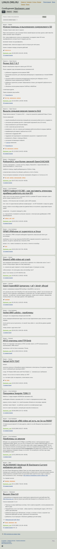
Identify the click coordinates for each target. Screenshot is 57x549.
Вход (53, 2)
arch (8, 177)
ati (5, 380)
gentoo (12, 177)
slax (16, 522)
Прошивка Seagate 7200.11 (17, 393)
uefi (10, 218)
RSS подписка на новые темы (12, 534)
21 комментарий (7, 353)
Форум (39, 2)
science (19, 98)
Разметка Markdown (20, 540)
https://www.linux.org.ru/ (6, 543)
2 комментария (7, 332)
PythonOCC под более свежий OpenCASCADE (26, 161)
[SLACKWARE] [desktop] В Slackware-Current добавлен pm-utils (25, 466)
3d (5, 177)
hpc (8, 98)
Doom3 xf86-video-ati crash (16, 259)
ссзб (13, 218)
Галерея (29, 2)
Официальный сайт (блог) (12, 519)
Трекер (23, 4)
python (23, 177)
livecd (6, 522)
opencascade (17, 177)
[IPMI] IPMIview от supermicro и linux (22, 231)
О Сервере (4, 540)
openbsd (7, 299)
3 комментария (7, 385)
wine (8, 380)
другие (8, 142)
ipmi (6, 246)
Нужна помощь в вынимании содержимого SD (27, 26)
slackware (12, 481)
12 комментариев (8, 277)
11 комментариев (8, 413)
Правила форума (11, 540)
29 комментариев (8, 486)
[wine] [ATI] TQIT (11, 361)
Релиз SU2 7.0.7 (11, 63)
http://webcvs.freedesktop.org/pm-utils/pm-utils (35, 475)
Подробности (9, 95)
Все (4, 11)
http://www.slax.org (8, 499)
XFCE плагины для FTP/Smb (17, 340)
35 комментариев (8, 153)
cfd (6, 98)
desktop (7, 481)
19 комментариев (8, 251)
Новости (23, 2)
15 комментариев (8, 55)
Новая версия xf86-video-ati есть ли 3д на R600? (27, 420)
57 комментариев (8, 527)
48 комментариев (8, 103)
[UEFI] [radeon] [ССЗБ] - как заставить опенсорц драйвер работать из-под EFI (27, 192)
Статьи (34, 2)
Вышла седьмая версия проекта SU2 (22, 111)
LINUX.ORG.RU (10, 2)
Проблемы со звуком (14, 438)
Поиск (27, 4)
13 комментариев (8, 304)
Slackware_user (22, 8)
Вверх (53, 540)
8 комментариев (7, 223)
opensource (13, 98)
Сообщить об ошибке (6, 542)
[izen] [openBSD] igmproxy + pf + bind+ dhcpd (25, 285)
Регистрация (47, 2)
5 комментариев (7, 182)
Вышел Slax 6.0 (10, 494)
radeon (7, 218)
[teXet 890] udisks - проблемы (18, 312)
